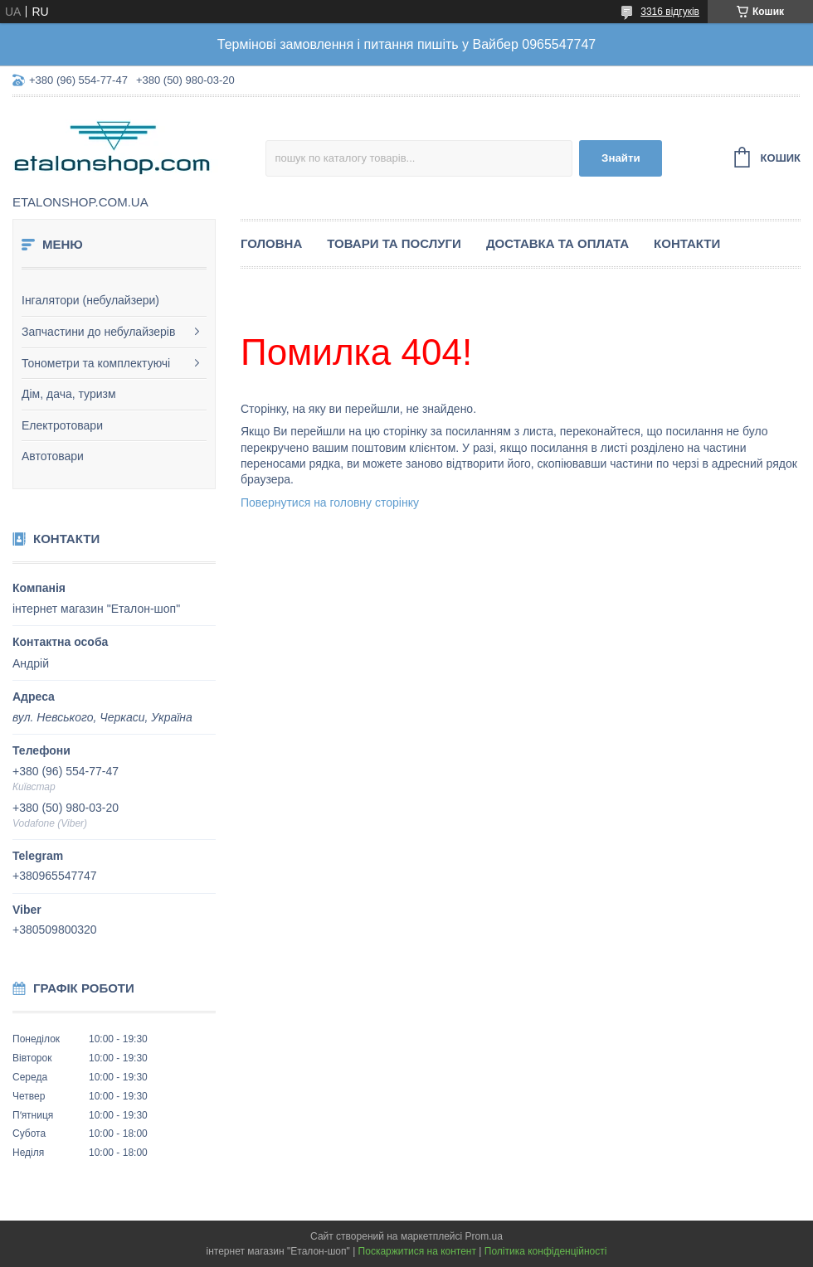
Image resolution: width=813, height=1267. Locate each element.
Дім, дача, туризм (69, 393)
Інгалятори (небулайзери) (90, 300)
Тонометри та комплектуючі (96, 363)
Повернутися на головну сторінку (330, 502)
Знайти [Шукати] (620, 158)
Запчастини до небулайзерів (98, 331)
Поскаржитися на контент (417, 1251)
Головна (271, 243)
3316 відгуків (669, 11)
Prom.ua (484, 1236)
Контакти (687, 243)
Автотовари (53, 456)
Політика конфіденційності (545, 1251)
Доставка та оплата (557, 243)
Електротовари (62, 425)
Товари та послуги (394, 243)
